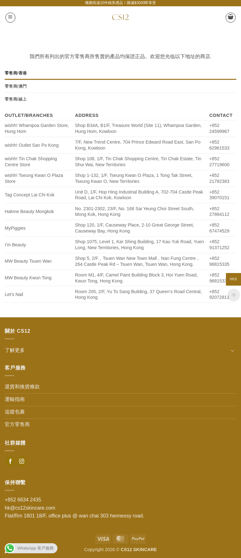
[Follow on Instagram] (22, 461)
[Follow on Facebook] (10, 461)
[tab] (120, 73)
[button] (10, 18)
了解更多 (15, 350)
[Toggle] (232, 350)
